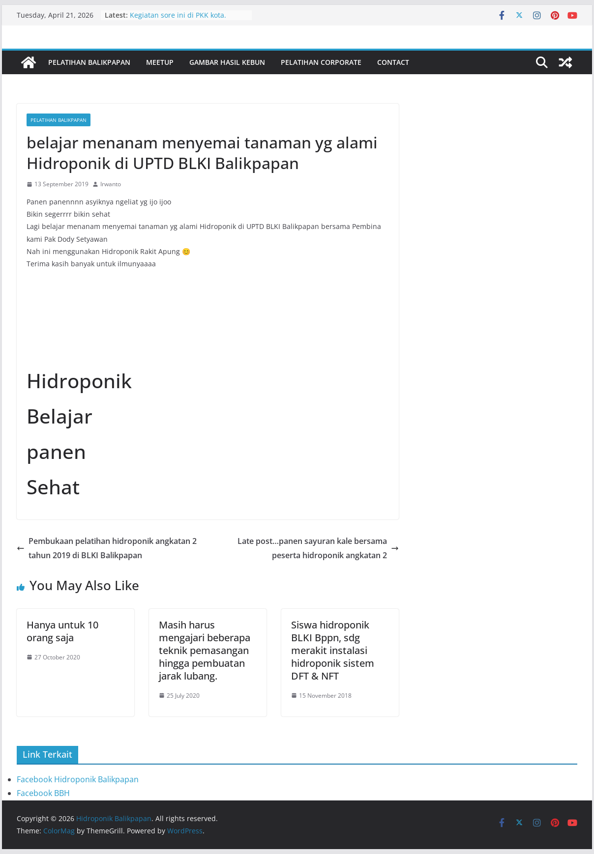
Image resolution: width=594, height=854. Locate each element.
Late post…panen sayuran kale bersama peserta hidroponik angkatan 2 (318, 548)
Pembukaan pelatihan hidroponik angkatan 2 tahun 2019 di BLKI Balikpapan (107, 548)
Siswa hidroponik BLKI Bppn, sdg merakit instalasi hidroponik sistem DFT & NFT (332, 650)
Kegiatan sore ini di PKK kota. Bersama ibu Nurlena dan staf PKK (187, 19)
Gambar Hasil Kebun (227, 62)
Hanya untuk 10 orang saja (62, 631)
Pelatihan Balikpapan (89, 62)
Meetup (160, 62)
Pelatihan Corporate (321, 62)
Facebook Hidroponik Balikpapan (78, 779)
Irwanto (110, 184)
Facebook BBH (43, 793)
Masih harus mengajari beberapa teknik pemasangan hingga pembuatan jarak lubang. (204, 650)
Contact (393, 62)
